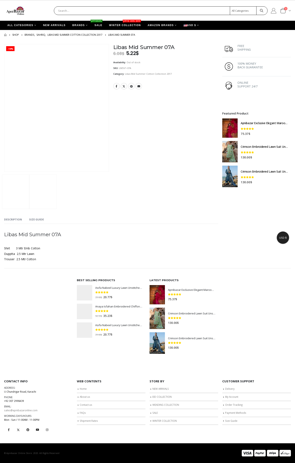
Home (83, 388)
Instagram (47, 430)
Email (138, 86)
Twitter (124, 86)
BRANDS (78, 25)
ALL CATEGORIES (20, 25)
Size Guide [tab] (36, 219)
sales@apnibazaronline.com (20, 410)
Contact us (86, 404)
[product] (230, 128)
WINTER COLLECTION (125, 24)
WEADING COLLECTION (165, 404)
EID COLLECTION (162, 396)
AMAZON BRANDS (161, 25)
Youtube (37, 430)
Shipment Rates (89, 420)
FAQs (83, 412)
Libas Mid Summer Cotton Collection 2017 (148, 73)
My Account (231, 396)
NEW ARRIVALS (54, 25)
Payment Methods (235, 412)
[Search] (261, 11)
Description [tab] (13, 219)
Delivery (230, 388)
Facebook (116, 86)
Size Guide (231, 420)
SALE (96, 24)
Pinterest (131, 86)
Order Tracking (234, 404)
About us (85, 396)
